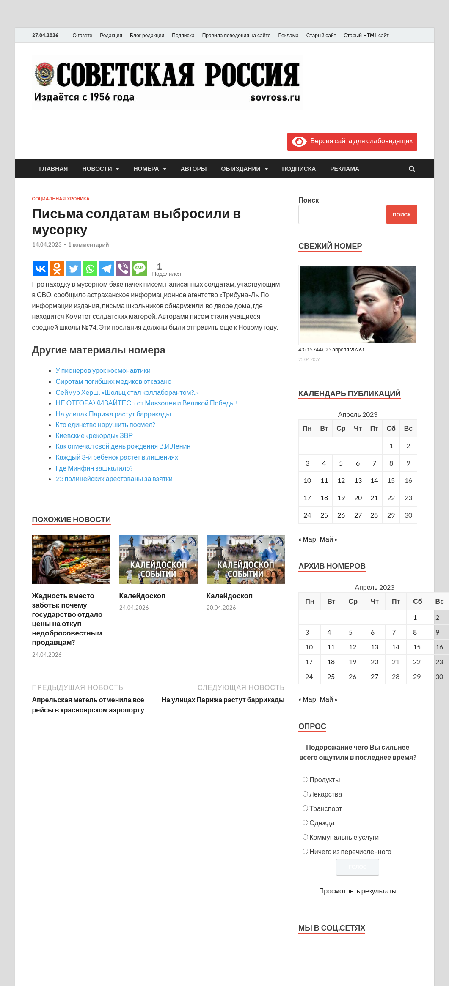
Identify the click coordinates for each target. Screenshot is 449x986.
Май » (328, 539)
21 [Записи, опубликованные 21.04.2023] (374, 497)
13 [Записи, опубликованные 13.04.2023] (358, 480)
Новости (97, 168)
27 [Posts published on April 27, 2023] (374, 676)
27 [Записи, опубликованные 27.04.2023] (358, 515)
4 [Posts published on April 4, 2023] (329, 632)
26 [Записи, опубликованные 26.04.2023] (341, 515)
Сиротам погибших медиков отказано (114, 381)
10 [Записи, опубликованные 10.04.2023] (307, 480)
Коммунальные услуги (344, 837)
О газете (83, 35)
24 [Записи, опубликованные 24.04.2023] (307, 515)
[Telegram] (106, 268)
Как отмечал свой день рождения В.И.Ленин (123, 446)
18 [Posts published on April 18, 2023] (331, 661)
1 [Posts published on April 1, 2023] (415, 617)
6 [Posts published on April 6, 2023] (373, 632)
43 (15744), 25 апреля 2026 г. (332, 349)
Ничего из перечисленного (350, 851)
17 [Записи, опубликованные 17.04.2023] (307, 497)
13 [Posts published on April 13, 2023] (374, 647)
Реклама (288, 35)
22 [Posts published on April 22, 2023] (417, 661)
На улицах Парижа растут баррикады (113, 414)
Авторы (194, 168)
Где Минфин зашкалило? (94, 468)
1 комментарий (88, 244)
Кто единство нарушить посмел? (105, 424)
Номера (146, 168)
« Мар (307, 539)
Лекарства (325, 794)
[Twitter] (73, 268)
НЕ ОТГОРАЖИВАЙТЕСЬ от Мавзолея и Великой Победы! (146, 403)
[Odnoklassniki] (57, 268)
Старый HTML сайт (366, 35)
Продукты (324, 779)
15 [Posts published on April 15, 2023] (417, 647)
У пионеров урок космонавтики (103, 370)
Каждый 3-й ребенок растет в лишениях (117, 457)
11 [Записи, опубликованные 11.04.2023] (324, 480)
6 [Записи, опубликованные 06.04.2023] (358, 463)
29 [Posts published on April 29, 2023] (417, 676)
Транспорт (325, 808)
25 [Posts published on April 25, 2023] (331, 676)
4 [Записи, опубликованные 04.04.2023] (324, 463)
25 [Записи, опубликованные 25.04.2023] (324, 515)
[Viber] (123, 268)
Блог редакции (147, 35)
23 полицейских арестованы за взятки (114, 478)
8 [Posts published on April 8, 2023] (415, 632)
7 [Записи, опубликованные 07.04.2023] (374, 463)
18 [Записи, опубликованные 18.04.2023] (324, 497)
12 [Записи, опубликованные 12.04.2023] (341, 480)
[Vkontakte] (40, 268)
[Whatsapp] (90, 268)
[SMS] (139, 268)
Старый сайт (321, 35)
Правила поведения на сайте (236, 35)
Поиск (308, 200)
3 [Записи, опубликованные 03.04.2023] (307, 463)
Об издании (241, 168)
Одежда (321, 823)
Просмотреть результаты (358, 891)
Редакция (111, 35)
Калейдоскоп (142, 595)
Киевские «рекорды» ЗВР (94, 435)
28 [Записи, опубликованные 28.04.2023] (374, 515)
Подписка (183, 35)
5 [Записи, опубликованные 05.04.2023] (341, 463)
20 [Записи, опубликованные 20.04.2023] (358, 497)
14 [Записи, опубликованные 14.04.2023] (374, 480)
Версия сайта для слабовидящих (352, 141)
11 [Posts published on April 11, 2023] (331, 647)
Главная (53, 168)
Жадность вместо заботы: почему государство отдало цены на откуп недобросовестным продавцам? (67, 618)
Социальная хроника (61, 199)
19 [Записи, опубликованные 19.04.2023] (341, 497)
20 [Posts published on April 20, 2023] (374, 661)
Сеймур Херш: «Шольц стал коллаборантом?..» (127, 392)
